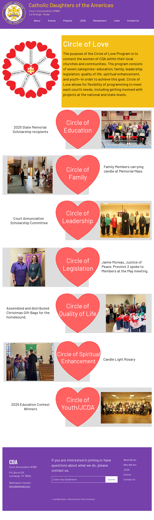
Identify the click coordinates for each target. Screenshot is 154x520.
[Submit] (112, 479)
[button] (35, 20)
